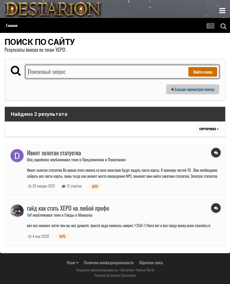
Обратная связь (151, 262)
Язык (72, 262)
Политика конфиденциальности (109, 262)
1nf (29, 215)
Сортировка (209, 129)
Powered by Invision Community (115, 275)
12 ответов (71, 186)
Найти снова (202, 72)
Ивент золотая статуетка (54, 152)
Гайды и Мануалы (78, 215)
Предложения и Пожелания (103, 159)
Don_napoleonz (38, 159)
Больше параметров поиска (192, 89)
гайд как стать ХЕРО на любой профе (68, 207)
